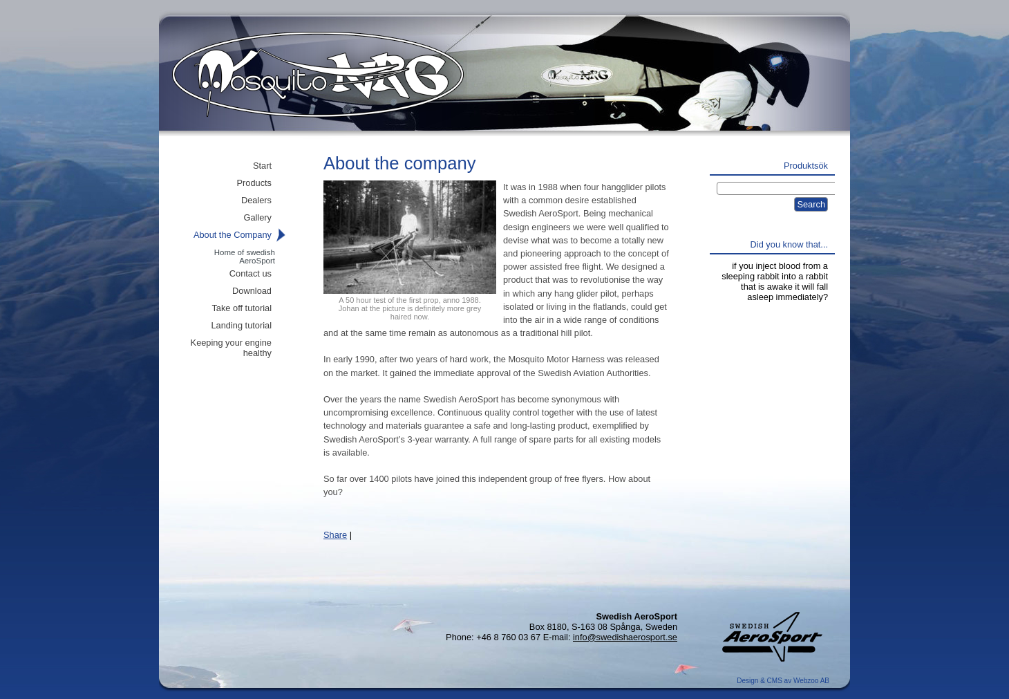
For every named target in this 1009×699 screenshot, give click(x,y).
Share (335, 535)
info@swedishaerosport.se (625, 637)
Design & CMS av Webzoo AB (783, 680)
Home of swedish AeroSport (244, 256)
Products (254, 183)
